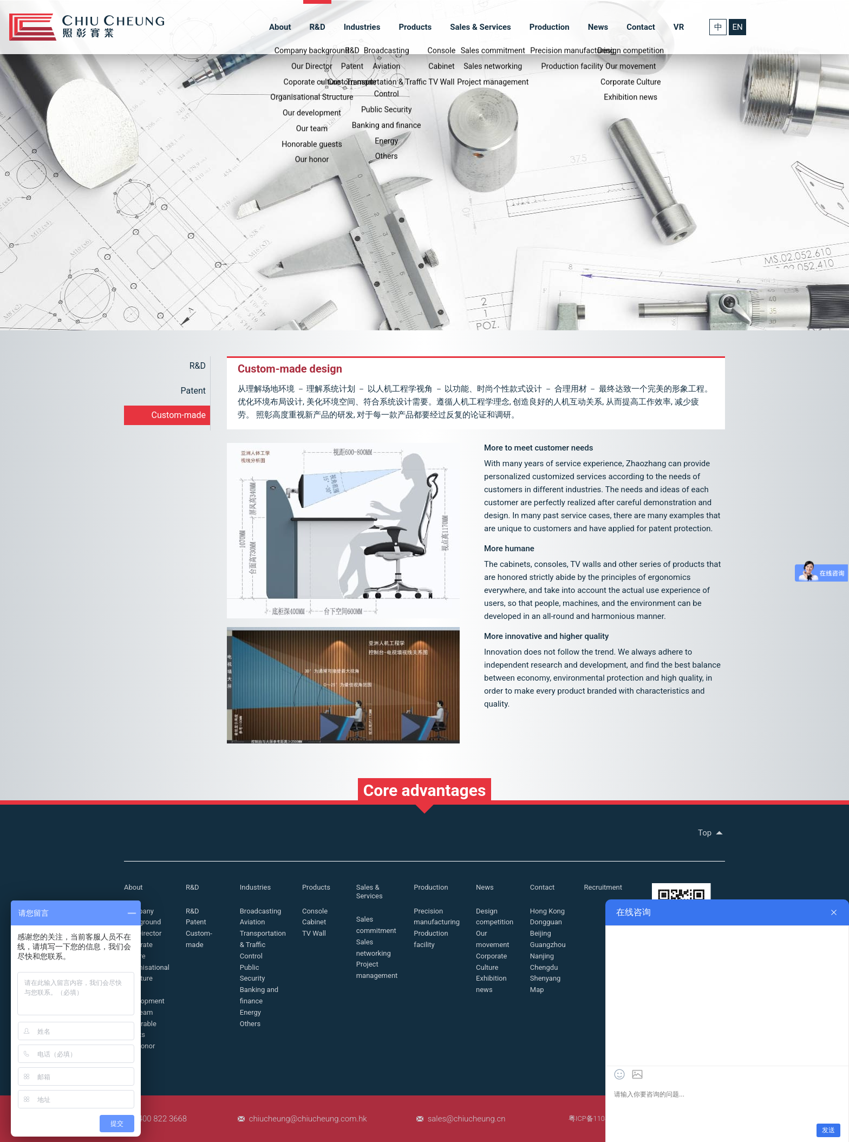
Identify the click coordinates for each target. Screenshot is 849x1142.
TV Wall (314, 933)
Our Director (142, 933)
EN (737, 27)
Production (550, 27)
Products (415, 27)
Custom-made (179, 415)
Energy (250, 1012)
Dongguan (546, 922)
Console (315, 911)
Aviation (252, 922)
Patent (193, 391)
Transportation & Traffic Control (263, 944)
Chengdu (544, 967)
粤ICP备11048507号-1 (603, 1118)
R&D (317, 27)
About (280, 27)
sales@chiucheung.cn (467, 1119)
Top (711, 833)
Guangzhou (548, 945)
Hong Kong (547, 911)
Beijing (540, 933)
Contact (640, 27)
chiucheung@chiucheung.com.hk (308, 1119)
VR (679, 27)
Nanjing (542, 956)
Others (250, 1024)
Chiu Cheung (86, 27)
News (598, 27)
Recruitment (603, 887)
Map (537, 990)
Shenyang (545, 978)
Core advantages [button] (424, 790)
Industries (362, 27)
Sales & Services (480, 27)
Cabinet (314, 922)
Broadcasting (261, 911)
